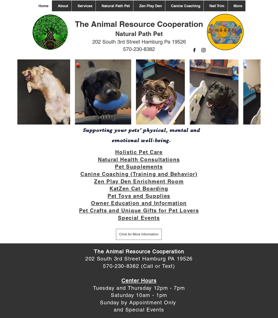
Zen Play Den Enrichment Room (139, 181)
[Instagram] (203, 50)
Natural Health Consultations (139, 159)
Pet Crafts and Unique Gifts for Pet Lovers (139, 210)
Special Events (139, 218)
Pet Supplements (139, 167)
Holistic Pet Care (139, 152)
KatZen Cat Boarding (138, 188)
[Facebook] (194, 50)
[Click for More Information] (139, 234)
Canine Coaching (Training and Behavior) (138, 174)
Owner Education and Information (139, 203)
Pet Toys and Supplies (139, 196)
